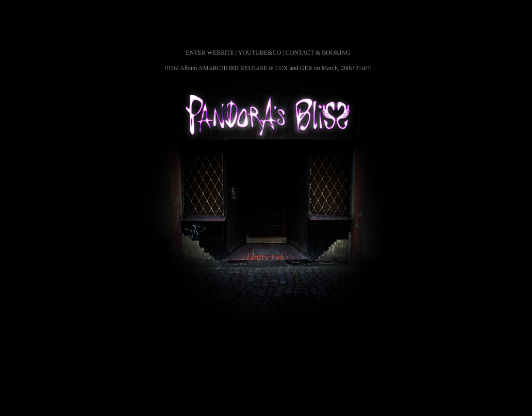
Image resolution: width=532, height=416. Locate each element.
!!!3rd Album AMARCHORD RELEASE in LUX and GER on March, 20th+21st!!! (268, 68)
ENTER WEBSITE (210, 52)
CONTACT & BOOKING (318, 52)
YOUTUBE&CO (259, 52)
